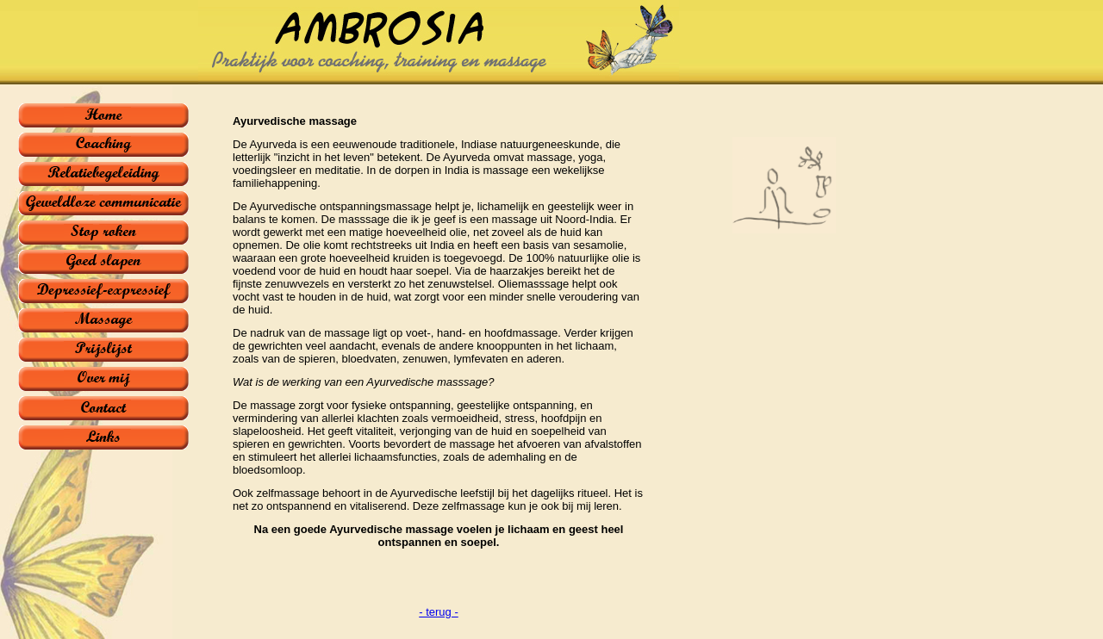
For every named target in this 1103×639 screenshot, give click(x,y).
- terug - (438, 611)
